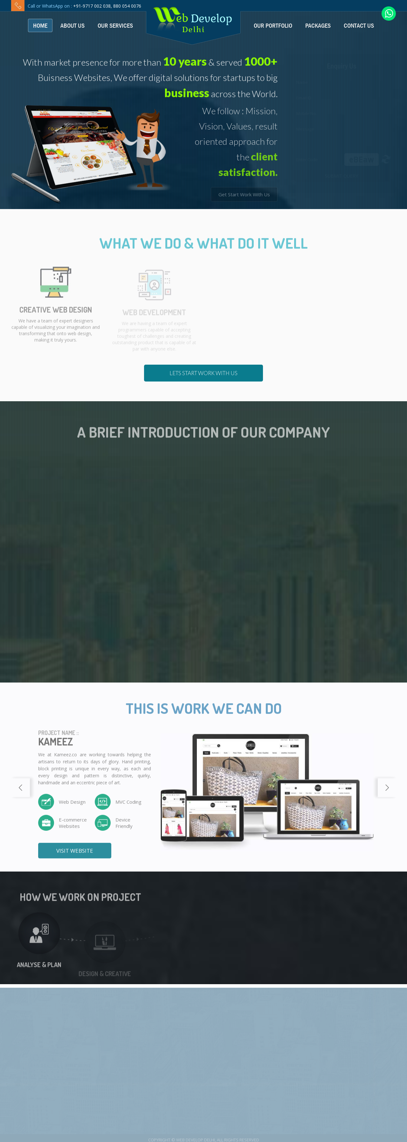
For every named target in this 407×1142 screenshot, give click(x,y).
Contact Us (359, 25)
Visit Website (74, 855)
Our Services (115, 25)
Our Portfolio (273, 25)
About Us (72, 25)
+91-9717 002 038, (92, 6)
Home (40, 25)
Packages (318, 25)
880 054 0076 (127, 6)
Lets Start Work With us (203, 373)
